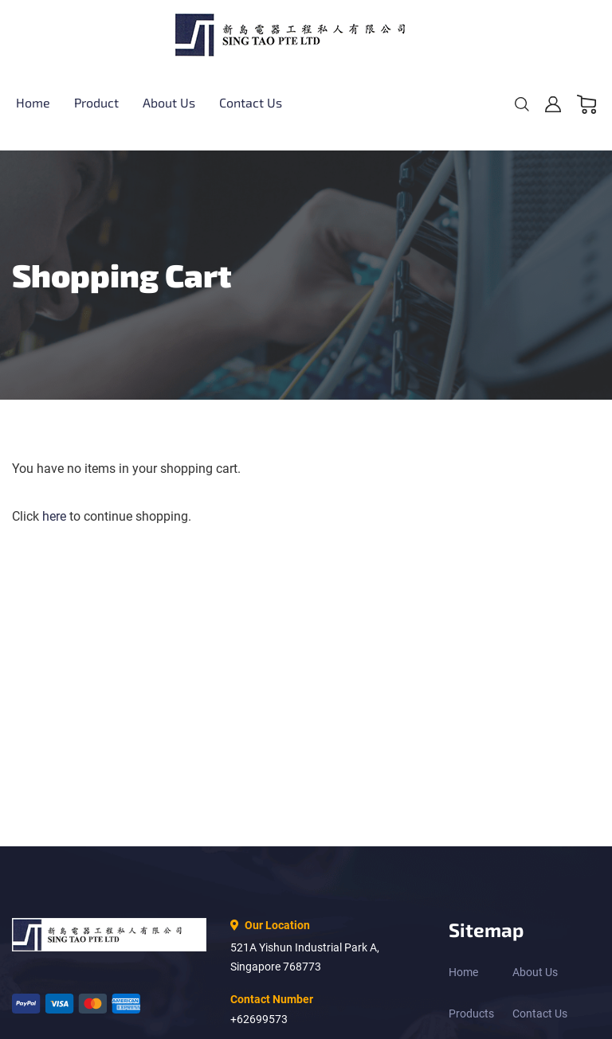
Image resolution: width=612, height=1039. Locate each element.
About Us (535, 972)
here (54, 516)
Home (463, 972)
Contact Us (539, 1013)
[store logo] (306, 34)
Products (471, 1013)
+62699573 (259, 1019)
